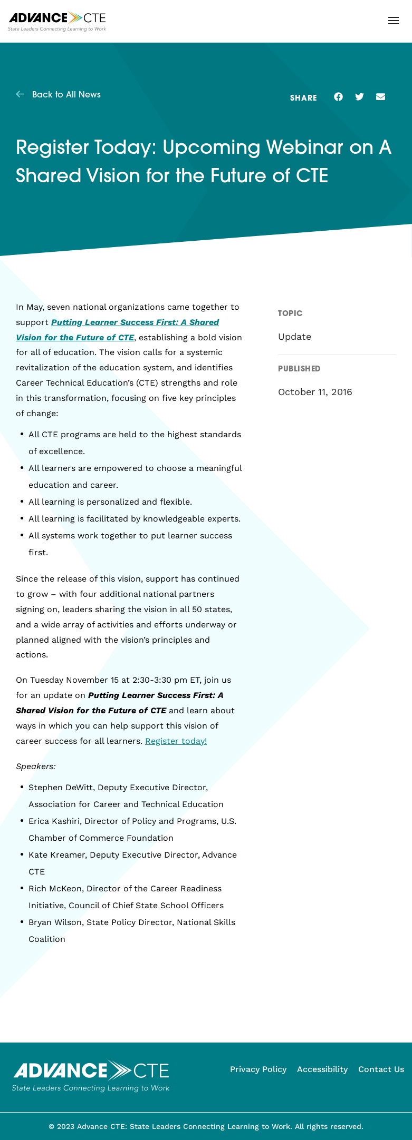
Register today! (176, 741)
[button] (393, 20)
